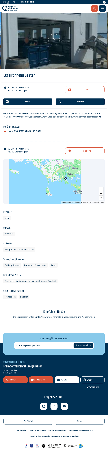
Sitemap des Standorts (70, 436)
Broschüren (40, 380)
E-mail (27, 101)
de (80, 9)
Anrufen (80, 101)
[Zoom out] (101, 193)
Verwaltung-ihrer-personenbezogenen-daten (45, 436)
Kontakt (64, 380)
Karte (87, 89)
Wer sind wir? (21, 430)
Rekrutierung (41, 430)
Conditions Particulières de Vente (80, 430)
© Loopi (101, 202)
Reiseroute (87, 151)
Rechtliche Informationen (57, 430)
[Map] (54, 181)
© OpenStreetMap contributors (86, 202)
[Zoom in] (101, 189)
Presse (79, 421)
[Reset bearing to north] (101, 197)
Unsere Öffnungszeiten (93, 380)
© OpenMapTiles (68, 202)
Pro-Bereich (28, 421)
